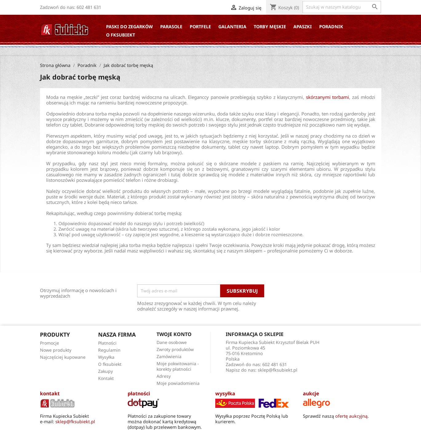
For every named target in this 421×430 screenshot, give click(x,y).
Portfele (200, 26)
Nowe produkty (55, 350)
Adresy (164, 376)
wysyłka (225, 393)
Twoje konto (174, 334)
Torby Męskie (270, 26)
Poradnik (331, 26)
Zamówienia (169, 356)
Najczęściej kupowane (62, 357)
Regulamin (109, 350)
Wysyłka (106, 357)
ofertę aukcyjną (351, 416)
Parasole (171, 26)
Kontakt (106, 378)
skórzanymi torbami (327, 97)
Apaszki (302, 26)
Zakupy (105, 371)
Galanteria (232, 26)
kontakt (50, 393)
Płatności (107, 343)
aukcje (311, 393)
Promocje (49, 343)
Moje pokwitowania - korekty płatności (178, 366)
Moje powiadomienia (178, 383)
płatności (139, 393)
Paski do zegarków (129, 26)
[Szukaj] (342, 7)
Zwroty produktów (175, 349)
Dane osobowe (172, 342)
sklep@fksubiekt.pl (277, 370)
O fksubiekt (120, 35)
